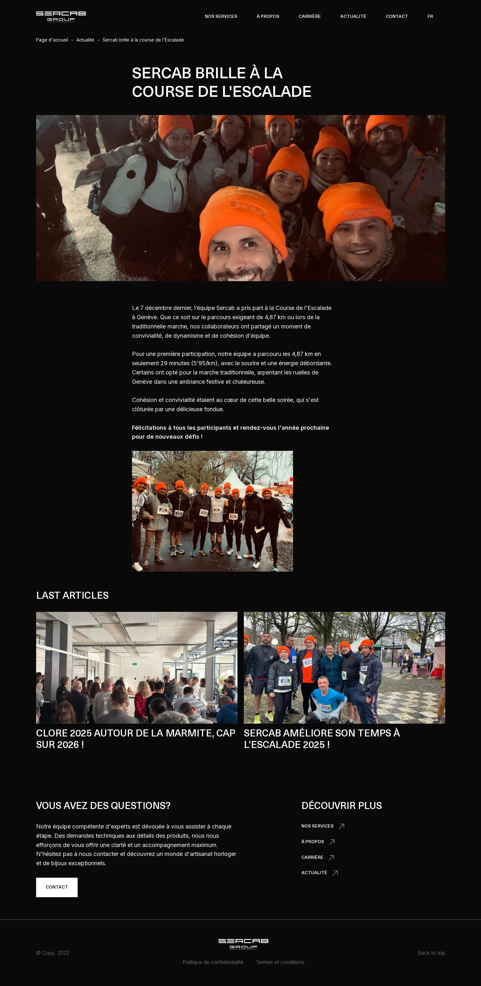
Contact (397, 16)
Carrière (310, 16)
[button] (221, 17)
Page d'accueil (52, 39)
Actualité (353, 16)
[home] (61, 17)
